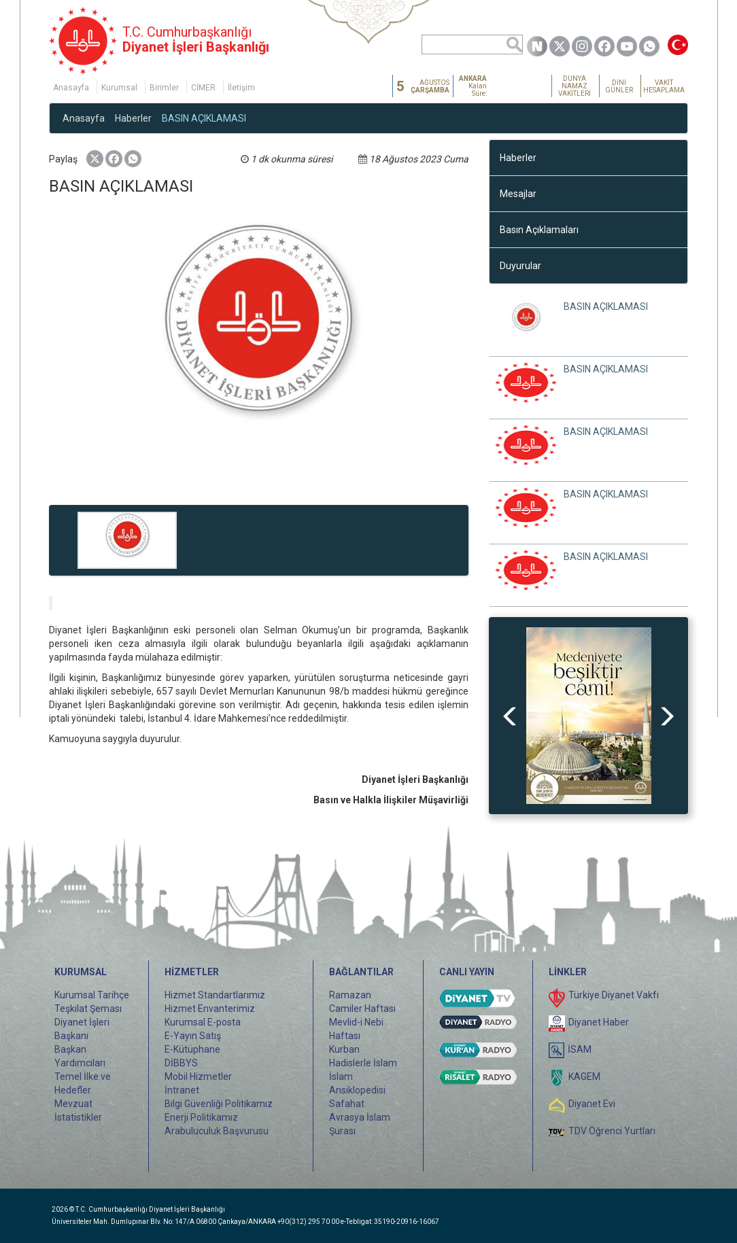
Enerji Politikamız (201, 1117)
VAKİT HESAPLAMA (664, 86)
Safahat (346, 1103)
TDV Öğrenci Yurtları (611, 1130)
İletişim (241, 87)
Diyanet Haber (598, 1022)
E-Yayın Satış (193, 1035)
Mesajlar (518, 193)
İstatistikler (78, 1117)
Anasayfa (71, 87)
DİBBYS (181, 1062)
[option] (589, 715)
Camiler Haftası (362, 1008)
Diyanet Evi (591, 1103)
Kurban (344, 1049)
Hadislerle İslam (363, 1062)
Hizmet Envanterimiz (210, 1008)
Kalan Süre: (473, 86)
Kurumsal (119, 87)
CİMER (203, 87)
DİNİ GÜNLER (619, 86)
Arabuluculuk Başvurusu (217, 1130)
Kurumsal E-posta (203, 1022)
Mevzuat (73, 1103)
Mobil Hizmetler (198, 1076)
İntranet (182, 1090)
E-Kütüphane (192, 1049)
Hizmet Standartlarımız (215, 995)
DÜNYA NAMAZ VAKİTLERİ (574, 86)
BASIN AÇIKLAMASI (204, 118)
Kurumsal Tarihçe (91, 995)
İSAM (580, 1049)
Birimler (164, 87)
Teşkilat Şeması (88, 1008)
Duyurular (520, 265)
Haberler (133, 118)
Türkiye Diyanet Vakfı (613, 995)
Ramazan (350, 995)
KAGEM (584, 1076)
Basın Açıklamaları (539, 229)
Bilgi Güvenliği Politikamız (219, 1103)
